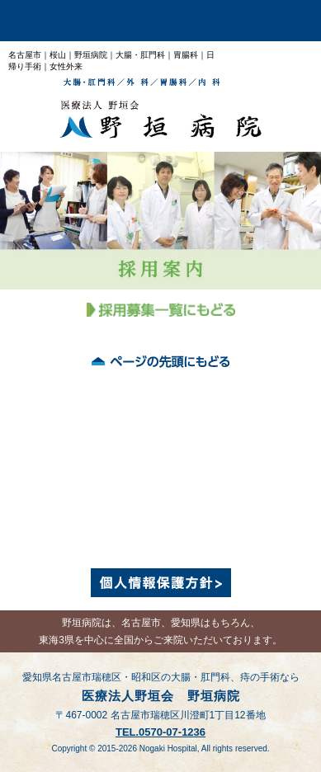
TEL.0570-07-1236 (160, 732)
